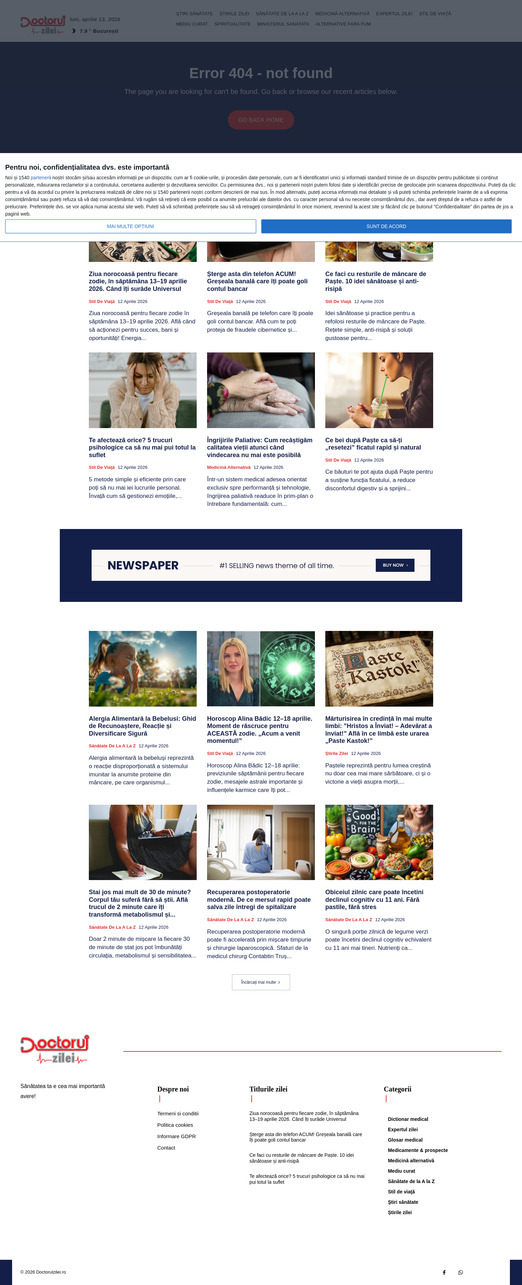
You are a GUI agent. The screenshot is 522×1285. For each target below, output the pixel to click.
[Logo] (55, 1049)
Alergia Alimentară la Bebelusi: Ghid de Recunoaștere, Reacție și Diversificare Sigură (142, 726)
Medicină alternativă (229, 467)
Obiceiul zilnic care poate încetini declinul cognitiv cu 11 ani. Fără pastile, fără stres (374, 899)
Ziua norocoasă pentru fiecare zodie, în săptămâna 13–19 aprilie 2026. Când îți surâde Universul (138, 281)
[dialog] (261, 197)
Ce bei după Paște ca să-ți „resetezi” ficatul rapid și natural (373, 444)
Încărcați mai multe (261, 982)
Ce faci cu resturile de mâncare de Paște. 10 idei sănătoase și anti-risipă (375, 281)
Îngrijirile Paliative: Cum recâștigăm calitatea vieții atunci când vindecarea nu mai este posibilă (260, 448)
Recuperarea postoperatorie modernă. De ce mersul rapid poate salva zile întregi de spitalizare (259, 899)
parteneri (40, 177)
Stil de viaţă (102, 301)
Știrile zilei (336, 753)
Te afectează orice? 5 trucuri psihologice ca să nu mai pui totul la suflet (142, 448)
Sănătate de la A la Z (112, 745)
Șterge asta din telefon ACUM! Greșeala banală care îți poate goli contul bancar (257, 281)
